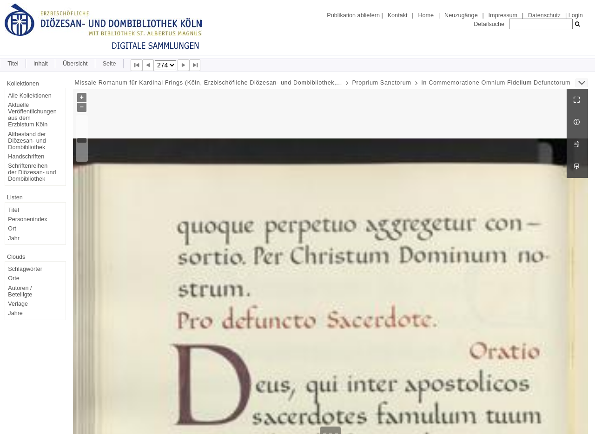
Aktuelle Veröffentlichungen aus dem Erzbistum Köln (32, 115)
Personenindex (27, 219)
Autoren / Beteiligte (20, 291)
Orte (14, 278)
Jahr (14, 238)
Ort (12, 228)
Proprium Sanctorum (381, 82)
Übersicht (75, 63)
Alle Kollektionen (29, 95)
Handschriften (26, 156)
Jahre (15, 313)
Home (426, 15)
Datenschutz (544, 15)
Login (576, 15)
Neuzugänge (461, 15)
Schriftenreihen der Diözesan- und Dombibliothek (32, 172)
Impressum (503, 15)
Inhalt (40, 63)
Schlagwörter (25, 269)
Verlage (18, 304)
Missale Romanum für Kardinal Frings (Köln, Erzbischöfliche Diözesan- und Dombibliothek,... (208, 82)
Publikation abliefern (353, 15)
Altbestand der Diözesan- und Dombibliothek (27, 141)
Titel (12, 63)
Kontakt (398, 15)
